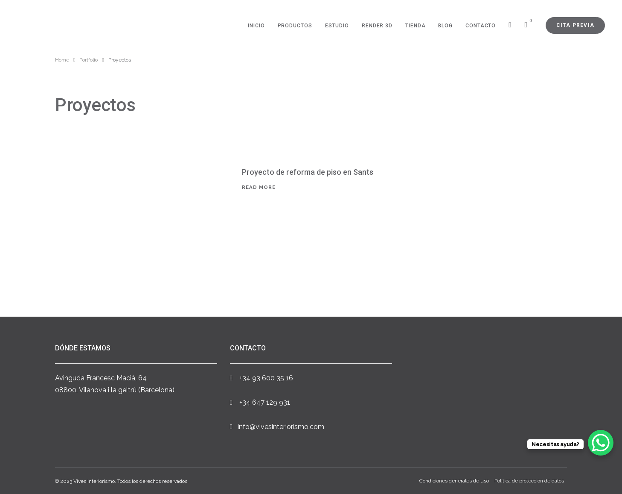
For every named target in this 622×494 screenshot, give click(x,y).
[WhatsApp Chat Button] (600, 443)
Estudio (337, 26)
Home (62, 60)
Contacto (480, 26)
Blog (445, 26)
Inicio (256, 26)
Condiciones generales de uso (454, 481)
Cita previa (575, 25)
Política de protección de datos (529, 481)
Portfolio (88, 60)
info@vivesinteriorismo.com (281, 427)
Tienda (415, 26)
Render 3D (377, 26)
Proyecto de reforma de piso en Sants (307, 172)
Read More (259, 187)
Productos (295, 26)
